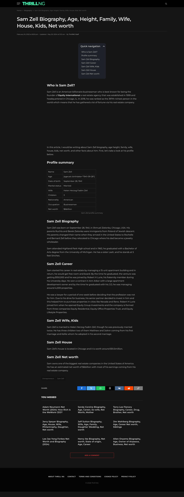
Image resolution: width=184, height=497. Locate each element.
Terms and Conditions (90, 476)
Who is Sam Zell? (89, 52)
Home (19, 10)
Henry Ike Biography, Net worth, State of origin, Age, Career (91, 441)
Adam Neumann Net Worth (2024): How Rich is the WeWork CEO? (57, 410)
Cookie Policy (111, 476)
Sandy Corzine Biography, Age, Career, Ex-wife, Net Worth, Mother (92, 410)
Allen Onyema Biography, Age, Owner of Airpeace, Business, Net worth (127, 441)
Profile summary (89, 56)
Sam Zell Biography (90, 59)
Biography (28, 10)
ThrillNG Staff (74, 34)
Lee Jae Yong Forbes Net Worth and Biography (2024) (56, 441)
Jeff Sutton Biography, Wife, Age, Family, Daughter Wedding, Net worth (91, 425)
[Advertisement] (92, 124)
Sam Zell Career (88, 63)
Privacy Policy (128, 476)
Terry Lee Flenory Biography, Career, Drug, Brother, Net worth (126, 410)
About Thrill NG (56, 476)
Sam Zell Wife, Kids (90, 67)
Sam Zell (60, 378)
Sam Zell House (88, 70)
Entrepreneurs (48, 378)
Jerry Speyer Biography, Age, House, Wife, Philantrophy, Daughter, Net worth (56, 425)
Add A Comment (92, 455)
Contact (72, 476)
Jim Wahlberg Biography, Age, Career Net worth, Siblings (127, 424)
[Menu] (18, 3)
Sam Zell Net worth (90, 74)
